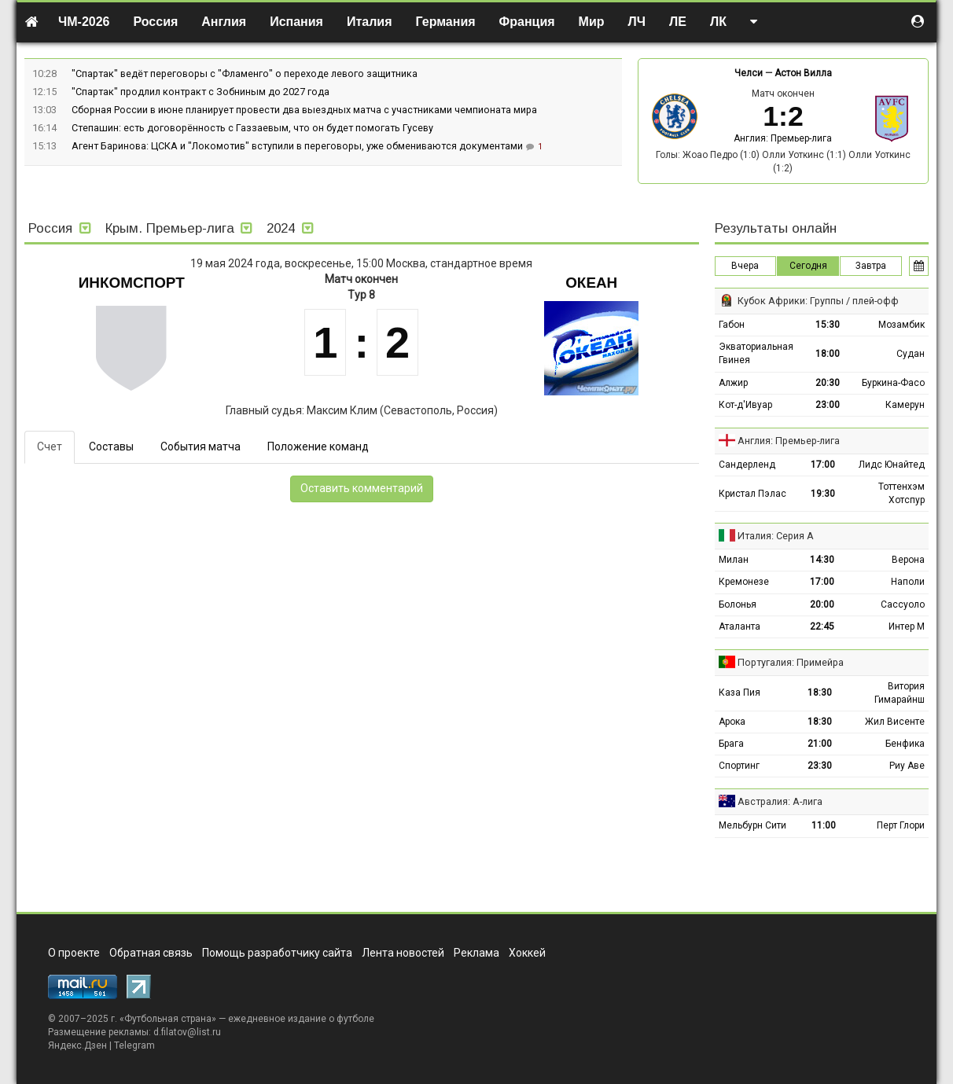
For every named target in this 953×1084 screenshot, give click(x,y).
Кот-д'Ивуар (745, 404)
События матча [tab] (200, 446)
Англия (223, 21)
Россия (156, 21)
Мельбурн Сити (752, 825)
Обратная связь (151, 952)
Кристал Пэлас (752, 493)
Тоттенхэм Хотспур (901, 493)
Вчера (745, 265)
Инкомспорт (132, 282)
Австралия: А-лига (780, 801)
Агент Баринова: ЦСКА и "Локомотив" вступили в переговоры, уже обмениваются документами (298, 146)
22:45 (822, 626)
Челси (748, 73)
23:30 (820, 765)
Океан (591, 282)
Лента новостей (403, 952)
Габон (732, 324)
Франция (527, 21)
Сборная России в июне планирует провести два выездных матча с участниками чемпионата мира (304, 110)
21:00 (820, 743)
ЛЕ (677, 21)
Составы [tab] (111, 446)
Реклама (476, 952)
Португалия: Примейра (791, 662)
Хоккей (527, 952)
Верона (908, 559)
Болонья (737, 604)
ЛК (718, 21)
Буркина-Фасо (893, 382)
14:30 (822, 559)
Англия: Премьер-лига (783, 138)
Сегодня (808, 265)
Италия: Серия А (776, 536)
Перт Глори (901, 825)
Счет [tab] (49, 446)
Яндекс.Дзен (77, 1045)
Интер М (907, 626)
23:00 (827, 404)
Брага (731, 743)
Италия (369, 21)
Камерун (905, 404)
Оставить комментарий (361, 488)
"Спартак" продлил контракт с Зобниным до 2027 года (200, 91)
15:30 (827, 324)
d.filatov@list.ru (187, 1032)
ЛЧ (637, 21)
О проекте (74, 952)
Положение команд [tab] (318, 446)
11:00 (823, 825)
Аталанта (739, 626)
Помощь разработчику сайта (277, 952)
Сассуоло (903, 604)
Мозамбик (901, 324)
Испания (296, 21)
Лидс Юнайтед (892, 464)
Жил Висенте (895, 721)
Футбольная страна (168, 1018)
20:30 (827, 382)
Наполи (908, 581)
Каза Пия (739, 692)
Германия (446, 21)
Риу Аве (907, 765)
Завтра (870, 265)
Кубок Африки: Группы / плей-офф (818, 301)
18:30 (820, 692)
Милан (734, 559)
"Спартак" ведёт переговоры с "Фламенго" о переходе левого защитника (245, 73)
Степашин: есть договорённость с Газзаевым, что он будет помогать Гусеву (252, 128)
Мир (592, 21)
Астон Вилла (803, 73)
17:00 (823, 464)
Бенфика (905, 743)
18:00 (827, 353)
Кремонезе (744, 581)
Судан (910, 353)
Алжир (733, 382)
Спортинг (739, 765)
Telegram (134, 1045)
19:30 (823, 493)
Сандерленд (747, 464)
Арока (732, 721)
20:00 (822, 604)
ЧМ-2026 (84, 21)
